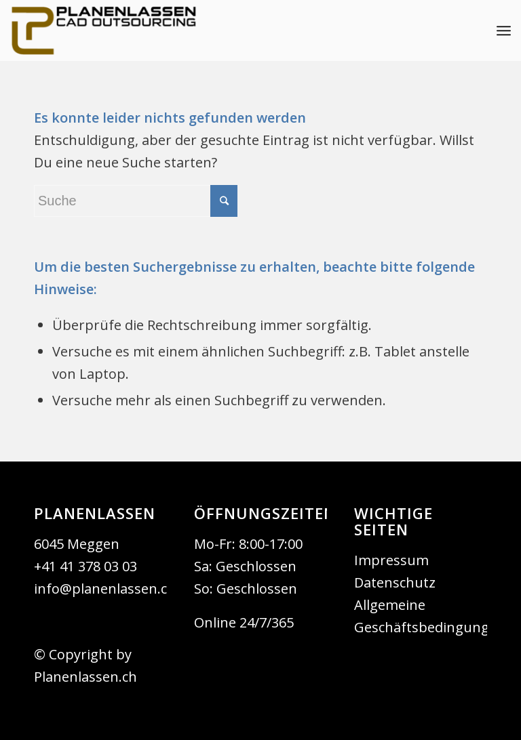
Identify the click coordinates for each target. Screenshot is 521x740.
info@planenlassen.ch (105, 588)
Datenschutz (395, 582)
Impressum (391, 560)
